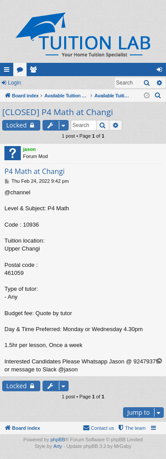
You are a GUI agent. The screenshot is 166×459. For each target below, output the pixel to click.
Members (35, 71)
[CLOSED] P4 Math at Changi (57, 112)
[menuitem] (158, 95)
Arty (58, 446)
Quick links (8, 71)
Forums (22, 71)
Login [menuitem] (161, 71)
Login (14, 83)
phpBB (57, 439)
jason (29, 149)
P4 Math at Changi (34, 171)
